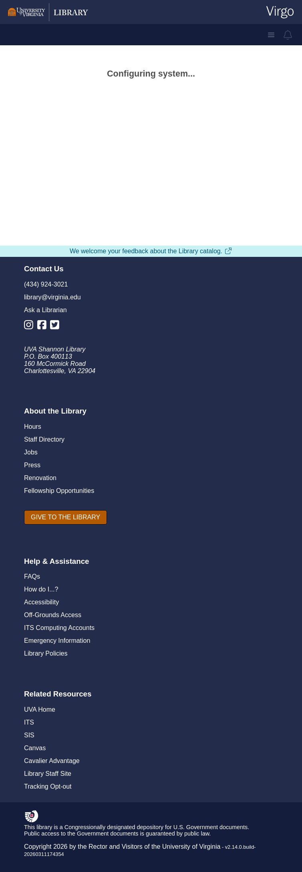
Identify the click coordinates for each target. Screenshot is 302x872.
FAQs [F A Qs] (32, 576)
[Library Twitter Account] (56, 326)
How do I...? (41, 589)
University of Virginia (191, 846)
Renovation (40, 477)
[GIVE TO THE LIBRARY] (65, 517)
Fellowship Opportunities (59, 490)
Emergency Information (57, 640)
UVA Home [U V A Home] (39, 709)
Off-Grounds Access (52, 615)
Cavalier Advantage (52, 760)
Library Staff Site (47, 773)
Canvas (35, 748)
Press (32, 465)
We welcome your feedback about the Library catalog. (151, 251)
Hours (32, 426)
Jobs (31, 452)
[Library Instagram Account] (30, 326)
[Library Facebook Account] (43, 326)
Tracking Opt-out (48, 786)
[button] (271, 34)
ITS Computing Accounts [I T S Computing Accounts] (59, 627)
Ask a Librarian (45, 310)
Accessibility (41, 602)
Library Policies (45, 653)
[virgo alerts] (288, 35)
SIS (29, 735)
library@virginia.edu (52, 297)
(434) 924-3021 (46, 284)
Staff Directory (44, 439)
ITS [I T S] (29, 722)
